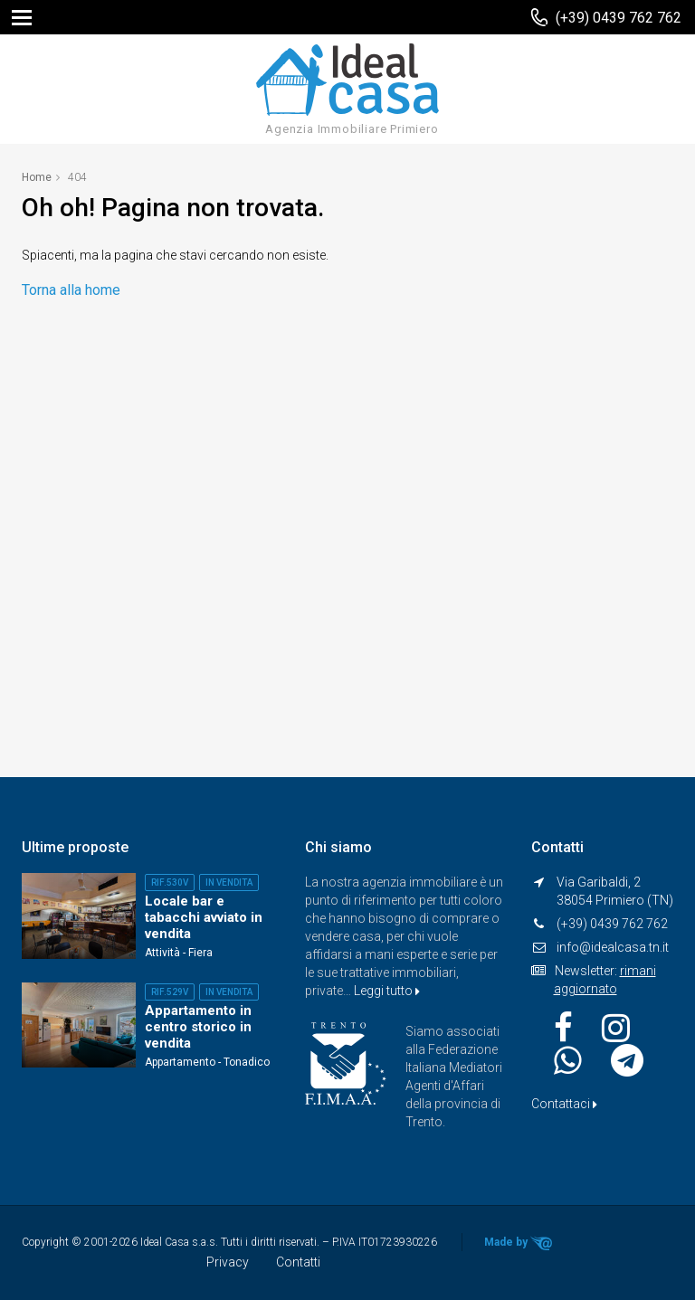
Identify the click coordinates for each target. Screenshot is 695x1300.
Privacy (227, 1262)
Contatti (298, 1262)
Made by (518, 1243)
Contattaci (564, 1103)
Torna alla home (71, 290)
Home (37, 177)
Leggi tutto (387, 990)
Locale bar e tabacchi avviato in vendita (203, 917)
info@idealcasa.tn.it (613, 947)
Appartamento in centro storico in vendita (198, 1026)
